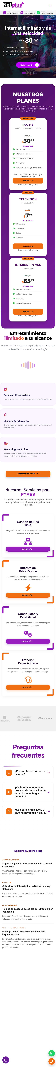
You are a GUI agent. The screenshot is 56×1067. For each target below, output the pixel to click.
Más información (29, 65)
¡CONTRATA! (28, 181)
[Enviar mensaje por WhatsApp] (51, 1053)
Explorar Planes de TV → (28, 474)
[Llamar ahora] (51, 1061)
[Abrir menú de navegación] (50, 5)
